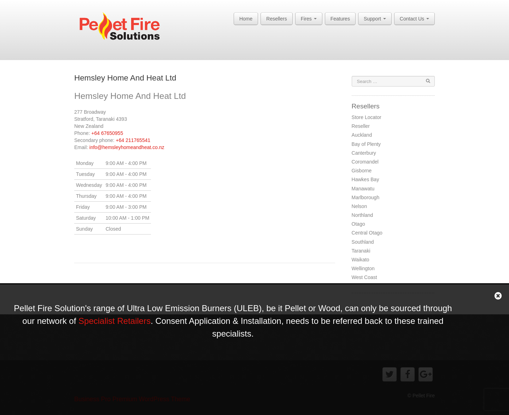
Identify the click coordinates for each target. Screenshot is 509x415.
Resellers (276, 19)
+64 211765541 (133, 140)
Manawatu (363, 188)
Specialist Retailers (114, 321)
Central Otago (367, 233)
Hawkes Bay (365, 179)
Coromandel (365, 162)
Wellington (363, 268)
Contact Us (414, 19)
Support (375, 19)
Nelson (359, 206)
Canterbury (364, 153)
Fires (309, 19)
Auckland (362, 135)
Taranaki (361, 251)
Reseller (361, 126)
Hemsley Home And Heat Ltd (125, 77)
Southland (363, 242)
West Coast (364, 277)
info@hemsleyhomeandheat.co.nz (126, 147)
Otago (358, 224)
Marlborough (366, 197)
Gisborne (362, 170)
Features (340, 19)
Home (245, 19)
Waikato (360, 259)
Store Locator (366, 117)
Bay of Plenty (366, 144)
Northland (362, 215)
